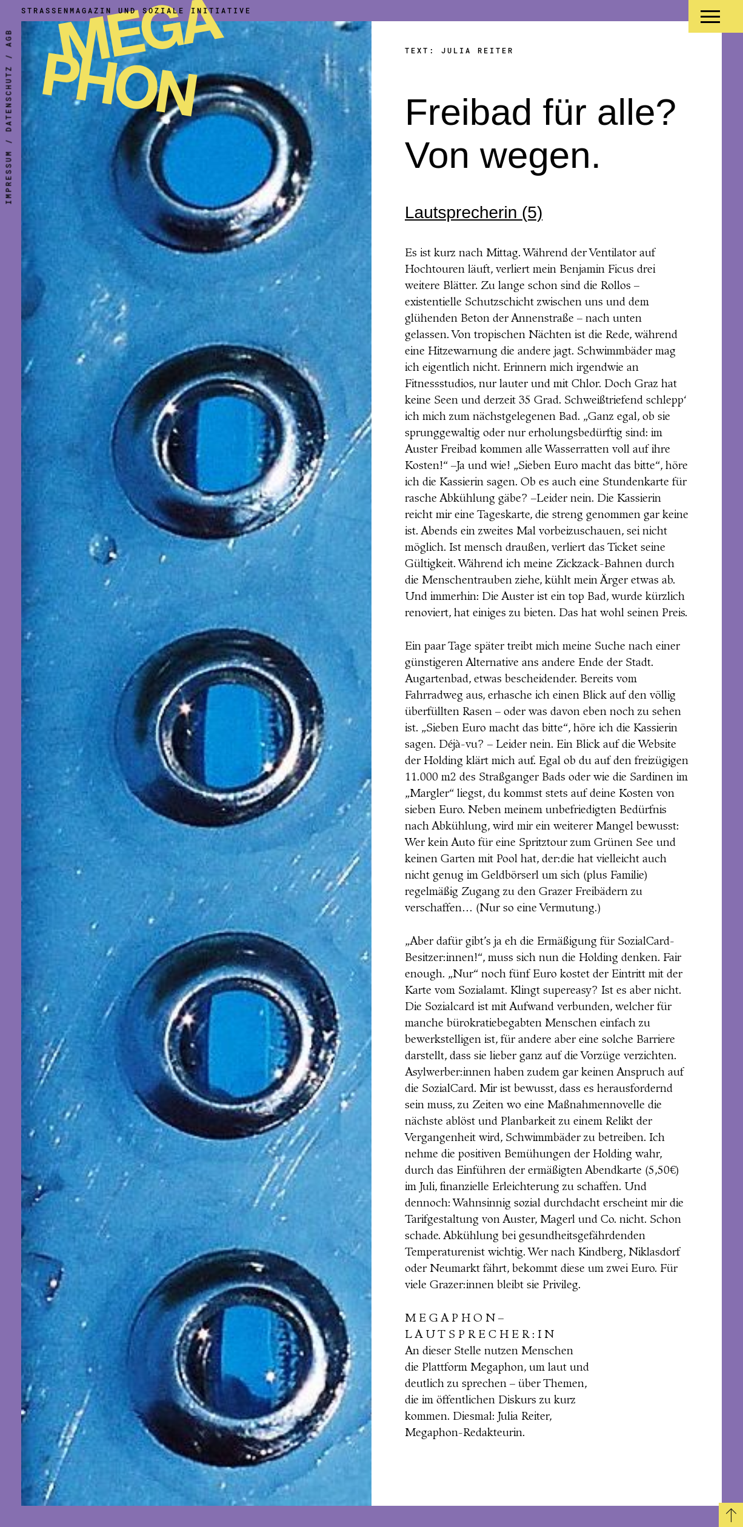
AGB (8, 38)
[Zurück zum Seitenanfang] (731, 1515)
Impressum (8, 177)
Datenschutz (8, 98)
